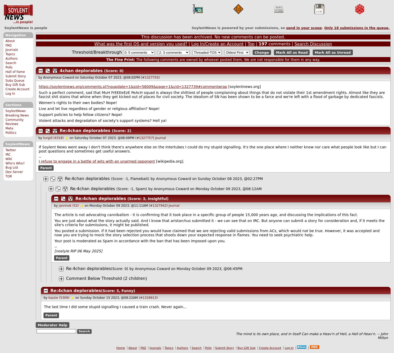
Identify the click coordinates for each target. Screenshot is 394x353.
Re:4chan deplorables (85, 130)
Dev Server (14, 172)
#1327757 (144, 138)
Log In (10, 93)
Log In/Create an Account (217, 43)
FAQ (8, 45)
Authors (11, 58)
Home (120, 348)
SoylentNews (18, 14)
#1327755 (150, 77)
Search (10, 63)
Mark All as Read (292, 52)
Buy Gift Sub (15, 85)
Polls (8, 67)
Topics (10, 54)
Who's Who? (15, 163)
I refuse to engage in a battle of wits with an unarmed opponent (97, 161)
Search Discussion (313, 43)
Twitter (10, 150)
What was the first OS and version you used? (140, 43)
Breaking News (17, 115)
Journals (11, 50)
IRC (8, 154)
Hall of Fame (15, 72)
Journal (160, 138)
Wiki (8, 159)
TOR (8, 176)
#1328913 (148, 298)
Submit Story (15, 76)
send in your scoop (304, 28)
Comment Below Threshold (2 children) (106, 278)
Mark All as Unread (333, 52)
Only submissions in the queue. (357, 28)
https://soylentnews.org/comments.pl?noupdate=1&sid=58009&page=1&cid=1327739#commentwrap (133, 87)
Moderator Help (52, 325)
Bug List (11, 167)
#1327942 (158, 205)
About (10, 41)
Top (250, 43)
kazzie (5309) (58, 298)
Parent (46, 168)
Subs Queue (14, 80)
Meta (9, 128)
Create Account (17, 89)
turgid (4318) (53, 138)
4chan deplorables (81, 70)
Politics (10, 133)
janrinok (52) (69, 205)
